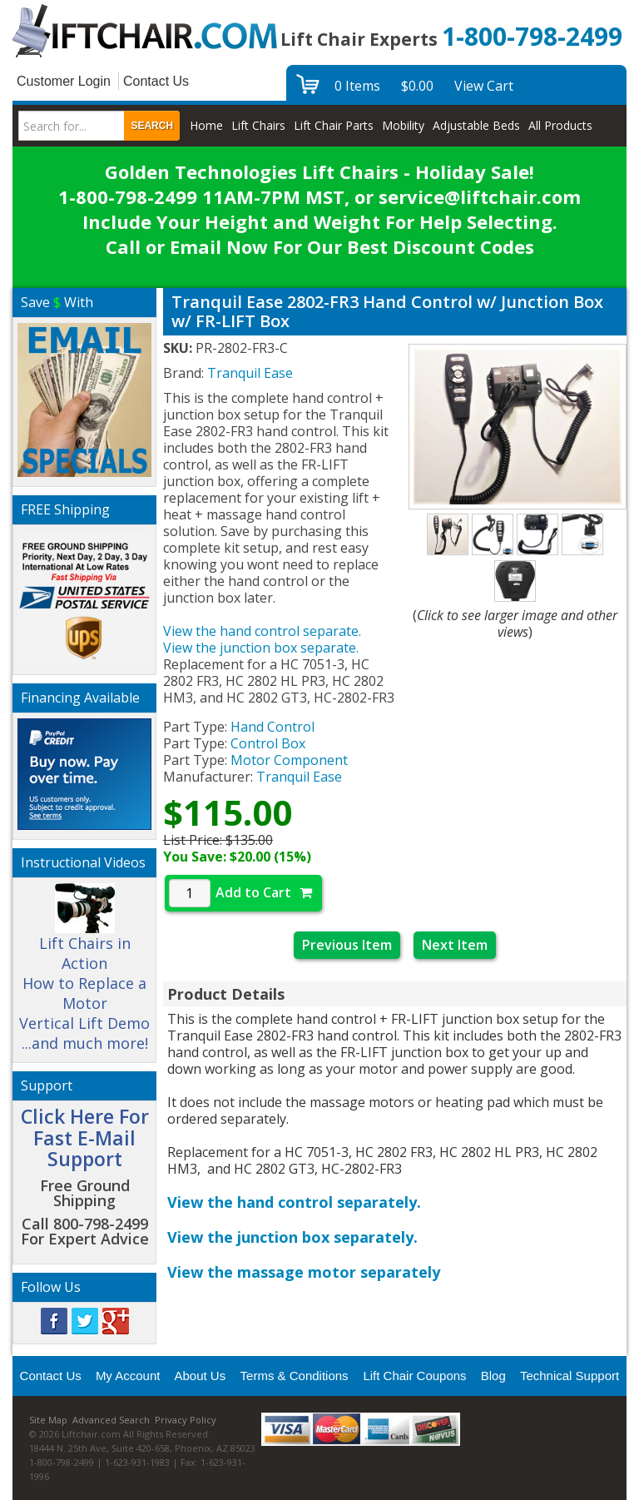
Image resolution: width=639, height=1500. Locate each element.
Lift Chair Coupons (414, 1375)
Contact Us (156, 81)
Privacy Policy (185, 1419)
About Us (199, 1375)
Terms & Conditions (294, 1375)
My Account (128, 1375)
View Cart (483, 86)
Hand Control (272, 727)
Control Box (267, 743)
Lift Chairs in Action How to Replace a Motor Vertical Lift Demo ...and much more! (84, 975)
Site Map (48, 1419)
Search (152, 126)
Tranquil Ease (299, 776)
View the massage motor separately (303, 1272)
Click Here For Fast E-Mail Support (85, 1137)
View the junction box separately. (292, 1237)
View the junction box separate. (261, 647)
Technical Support (569, 1375)
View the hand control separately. (294, 1202)
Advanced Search (111, 1419)
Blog (493, 1375)
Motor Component (289, 760)
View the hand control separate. (262, 631)
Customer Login (64, 81)
